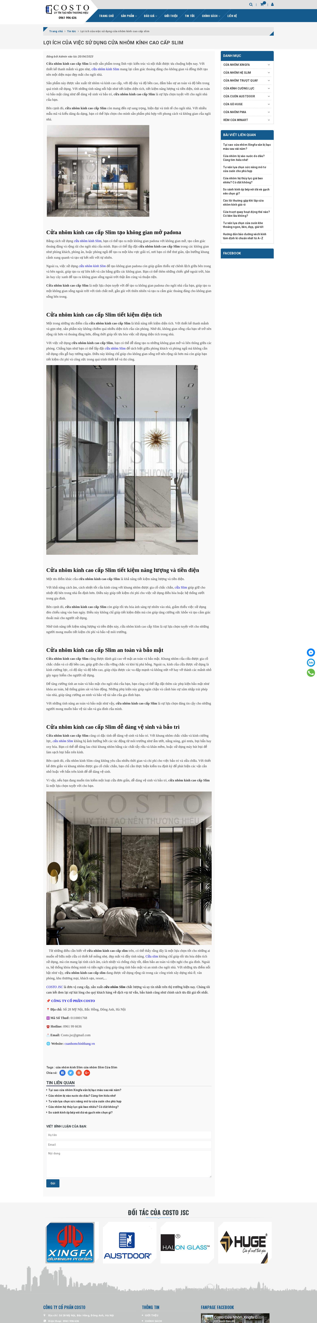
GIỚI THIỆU (171, 16)
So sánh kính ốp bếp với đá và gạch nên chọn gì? (80, 1112)
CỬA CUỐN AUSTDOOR (239, 96)
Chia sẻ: (51, 1072)
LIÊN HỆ (232, 16)
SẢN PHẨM (129, 16)
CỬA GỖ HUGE (233, 104)
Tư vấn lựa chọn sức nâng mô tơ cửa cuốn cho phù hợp (84, 1101)
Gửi (53, 1183)
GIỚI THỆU (151, 1315)
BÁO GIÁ (150, 16)
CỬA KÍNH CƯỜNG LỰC (239, 88)
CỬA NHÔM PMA (234, 112)
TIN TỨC (190, 16)
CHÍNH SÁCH (211, 16)
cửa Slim (181, 587)
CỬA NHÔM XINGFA (236, 64)
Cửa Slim (111, 1067)
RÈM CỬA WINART (235, 120)
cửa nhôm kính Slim (105, 69)
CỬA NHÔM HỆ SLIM (237, 72)
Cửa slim (152, 956)
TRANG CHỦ (106, 16)
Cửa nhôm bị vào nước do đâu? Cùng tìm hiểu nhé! (82, 1095)
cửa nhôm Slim (115, 348)
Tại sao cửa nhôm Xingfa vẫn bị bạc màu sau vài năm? (84, 1090)
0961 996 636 (68, 17)
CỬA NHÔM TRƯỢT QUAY (240, 80)
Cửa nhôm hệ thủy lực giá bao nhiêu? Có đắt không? (83, 1106)
